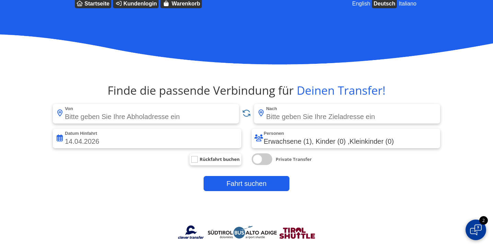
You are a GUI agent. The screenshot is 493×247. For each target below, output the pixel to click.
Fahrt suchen (247, 183)
